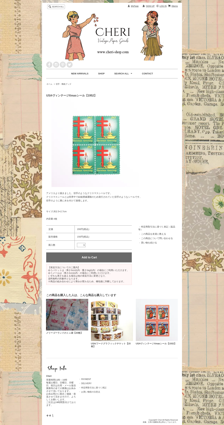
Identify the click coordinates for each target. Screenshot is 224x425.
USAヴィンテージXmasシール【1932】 (156, 343)
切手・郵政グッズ (63, 84)
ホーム (49, 84)
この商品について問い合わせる (157, 238)
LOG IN (163, 6)
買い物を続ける (149, 242)
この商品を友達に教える (153, 234)
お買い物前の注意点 (90, 392)
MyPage (135, 6)
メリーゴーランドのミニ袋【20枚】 (64, 333)
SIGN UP (150, 6)
